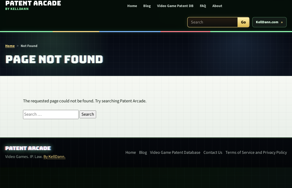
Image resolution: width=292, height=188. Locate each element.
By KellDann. (54, 157)
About (217, 6)
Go (243, 22)
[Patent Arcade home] (31, 5)
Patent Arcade (28, 148)
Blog (147, 6)
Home (132, 6)
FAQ (203, 6)
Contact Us (212, 152)
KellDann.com (267, 22)
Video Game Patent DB (175, 6)
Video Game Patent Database (175, 152)
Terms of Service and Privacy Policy (256, 152)
